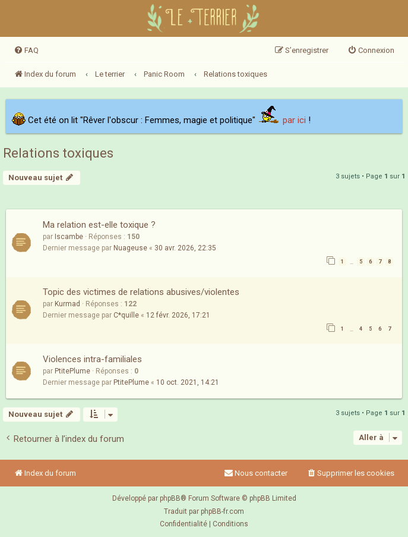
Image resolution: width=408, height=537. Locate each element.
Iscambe (69, 237)
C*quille (126, 315)
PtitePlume (72, 371)
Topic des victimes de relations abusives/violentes (141, 292)
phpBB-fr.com (222, 511)
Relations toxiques (58, 153)
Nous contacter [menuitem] (255, 473)
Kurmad (67, 304)
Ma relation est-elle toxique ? (99, 224)
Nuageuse (130, 248)
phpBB (170, 498)
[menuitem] (26, 50)
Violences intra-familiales (92, 359)
